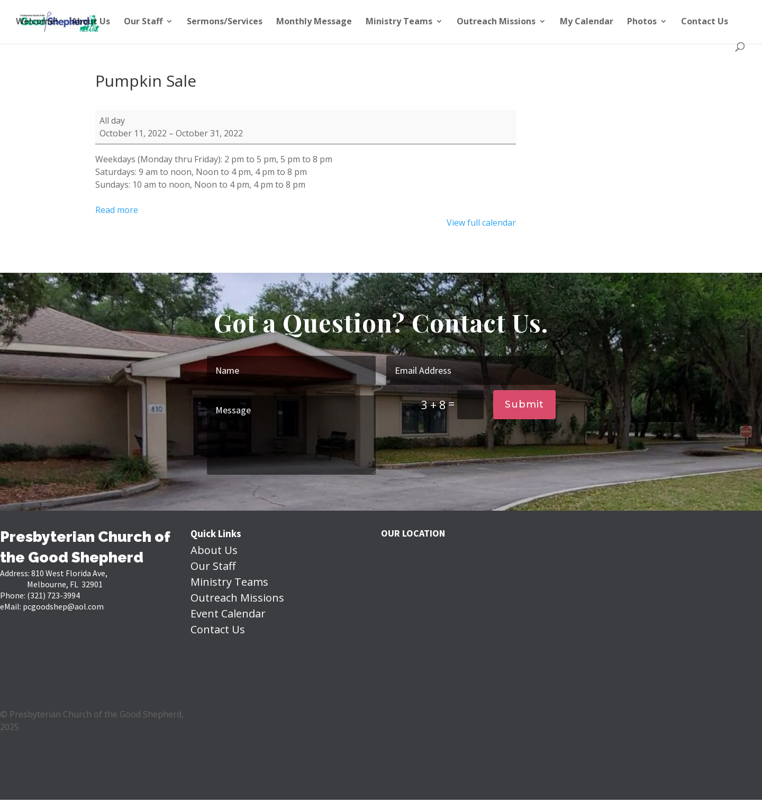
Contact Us (704, 22)
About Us (90, 22)
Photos (642, 22)
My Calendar (586, 22)
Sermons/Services (224, 22)
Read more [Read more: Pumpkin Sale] (116, 210)
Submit (524, 404)
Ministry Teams (399, 22)
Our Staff (143, 22)
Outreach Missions (496, 22)
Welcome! (37, 22)
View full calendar (481, 222)
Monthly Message (314, 22)
